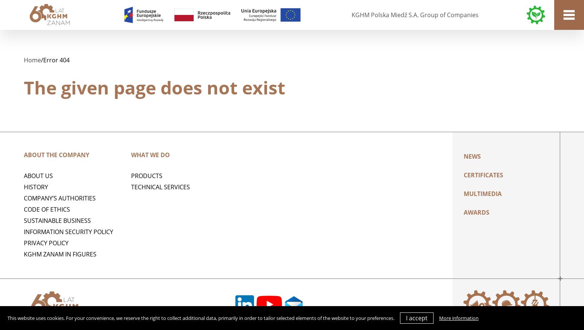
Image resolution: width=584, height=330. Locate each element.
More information (459, 318)
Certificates (483, 175)
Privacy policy (46, 243)
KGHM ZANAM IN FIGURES (60, 254)
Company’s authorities (60, 198)
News (472, 156)
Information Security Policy (68, 232)
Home (32, 60)
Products (146, 176)
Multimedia (483, 194)
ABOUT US (38, 176)
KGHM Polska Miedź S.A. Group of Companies (415, 15)
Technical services (160, 187)
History (36, 187)
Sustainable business (57, 221)
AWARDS (476, 212)
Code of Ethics (47, 209)
